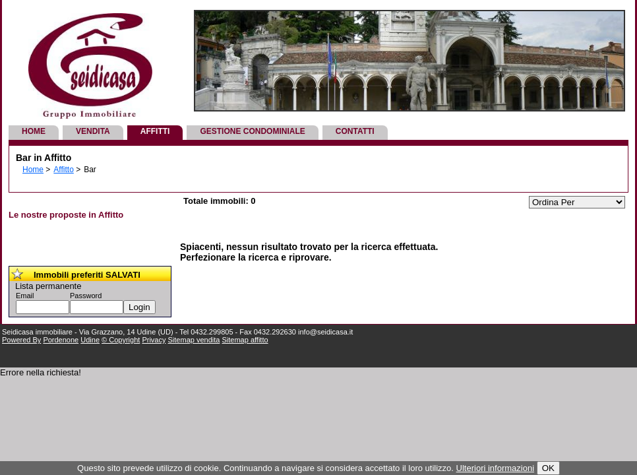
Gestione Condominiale (252, 131)
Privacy (154, 340)
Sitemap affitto (245, 340)
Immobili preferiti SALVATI (87, 275)
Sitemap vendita (194, 340)
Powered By (21, 340)
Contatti (355, 131)
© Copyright (121, 340)
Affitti (155, 131)
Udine (90, 340)
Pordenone (60, 340)
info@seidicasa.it (325, 332)
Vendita (93, 131)
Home (34, 131)
